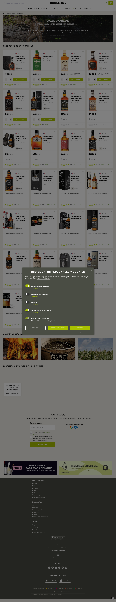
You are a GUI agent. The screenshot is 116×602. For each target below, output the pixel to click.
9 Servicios (34, 288)
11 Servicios (34, 296)
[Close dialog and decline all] (91, 270)
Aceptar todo (80, 328)
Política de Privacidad (43, 278)
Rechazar (35, 328)
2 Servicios (34, 304)
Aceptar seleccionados (58, 328)
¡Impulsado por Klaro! (85, 332)
